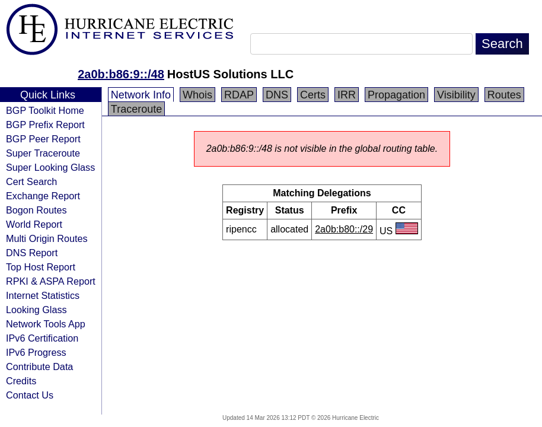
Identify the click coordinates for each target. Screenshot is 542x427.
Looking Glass (36, 309)
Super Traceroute (43, 153)
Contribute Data (39, 366)
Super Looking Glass (50, 167)
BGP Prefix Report (45, 124)
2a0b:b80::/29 (344, 229)
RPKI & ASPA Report (50, 281)
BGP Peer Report (43, 138)
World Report (34, 224)
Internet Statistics (42, 295)
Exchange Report (43, 195)
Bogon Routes (36, 210)
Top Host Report (40, 267)
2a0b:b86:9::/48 (121, 74)
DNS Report (32, 252)
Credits (21, 380)
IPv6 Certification (42, 338)
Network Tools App (45, 323)
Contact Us (29, 395)
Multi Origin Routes (47, 238)
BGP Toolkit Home (45, 110)
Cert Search (31, 181)
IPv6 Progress (36, 352)
